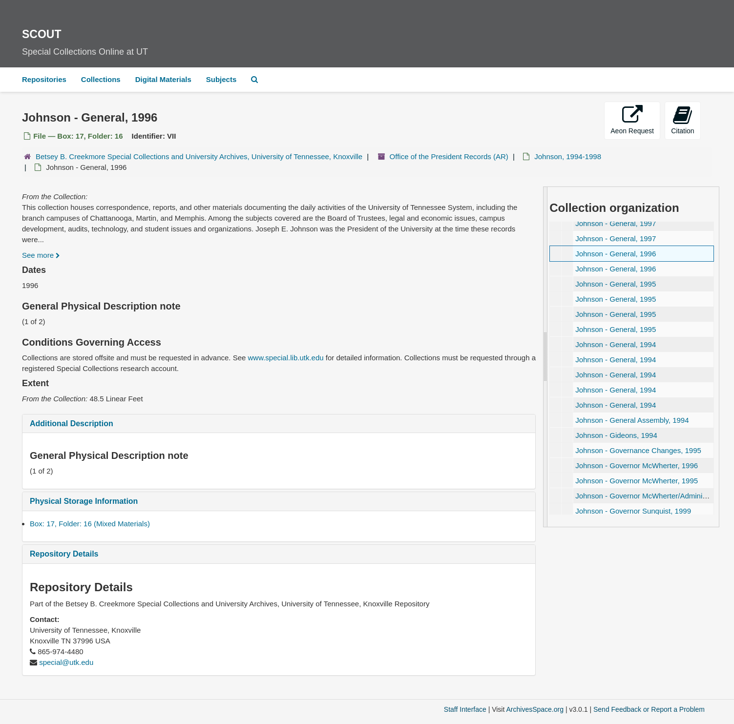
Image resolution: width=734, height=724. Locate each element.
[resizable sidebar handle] (545, 357)
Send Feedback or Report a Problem (649, 709)
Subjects (221, 79)
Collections (101, 79)
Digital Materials (163, 79)
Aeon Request (632, 120)
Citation (682, 120)
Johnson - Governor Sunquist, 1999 (633, 511)
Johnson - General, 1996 (615, 253)
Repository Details (64, 554)
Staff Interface (465, 709)
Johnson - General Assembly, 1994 (632, 420)
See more (41, 255)
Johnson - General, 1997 (615, 223)
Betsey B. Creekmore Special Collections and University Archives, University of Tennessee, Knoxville (199, 156)
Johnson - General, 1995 (615, 284)
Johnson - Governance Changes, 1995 (638, 450)
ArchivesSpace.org (535, 709)
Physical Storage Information (84, 501)
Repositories (44, 79)
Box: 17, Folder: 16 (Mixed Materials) (90, 523)
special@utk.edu (66, 662)
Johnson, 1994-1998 (567, 156)
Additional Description (71, 423)
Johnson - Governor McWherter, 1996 (636, 465)
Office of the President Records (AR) (449, 156)
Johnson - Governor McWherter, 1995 (636, 480)
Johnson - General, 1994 (615, 344)
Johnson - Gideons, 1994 (616, 435)
